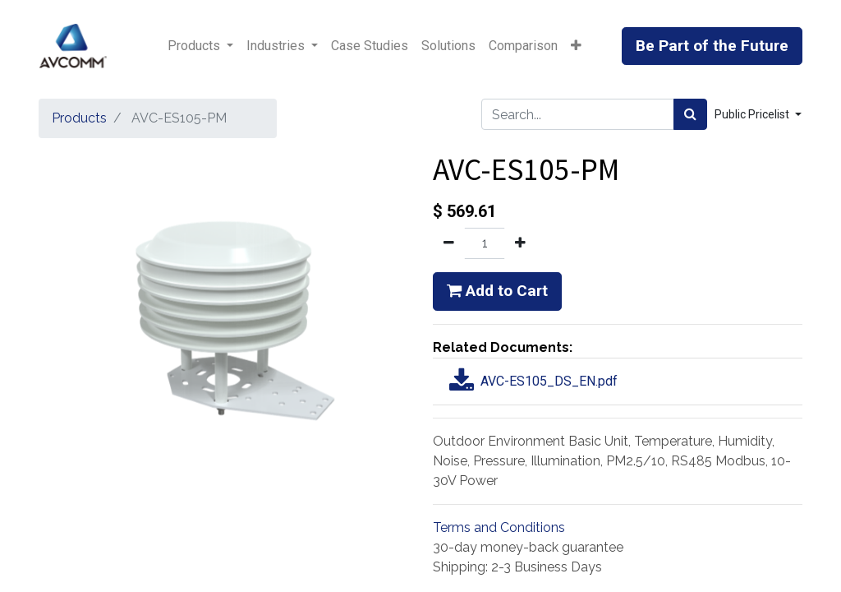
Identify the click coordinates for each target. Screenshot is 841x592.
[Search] (690, 114)
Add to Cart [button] (497, 290)
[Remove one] (449, 243)
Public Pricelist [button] (753, 114)
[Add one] (520, 243)
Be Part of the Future (712, 45)
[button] (576, 46)
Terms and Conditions (499, 527)
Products (79, 118)
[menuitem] (369, 46)
